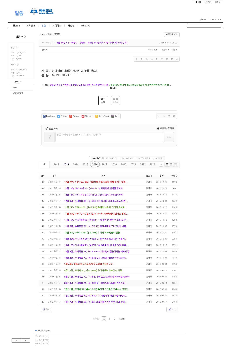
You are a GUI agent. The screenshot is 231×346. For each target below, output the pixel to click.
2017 (104, 164)
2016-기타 (157, 158)
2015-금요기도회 (203, 67)
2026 (195, 128)
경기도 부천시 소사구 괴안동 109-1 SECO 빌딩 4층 (121, 335)
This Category (195, 36)
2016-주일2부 (112, 158)
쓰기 (171, 309)
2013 (66, 164)
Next (122, 319)
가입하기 (207, 2)
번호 (43, 176)
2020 (133, 164)
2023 (195, 118)
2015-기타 (200, 71)
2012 (56, 164)
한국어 (217, 2)
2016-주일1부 (97, 158)
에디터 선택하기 (165, 128)
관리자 (44, 50)
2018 (114, 164)
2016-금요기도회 (143, 158)
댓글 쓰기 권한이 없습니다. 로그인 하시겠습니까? (80, 135)
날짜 (162, 176)
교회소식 (85, 26)
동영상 (17, 82)
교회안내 (30, 26)
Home (16, 26)
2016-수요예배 (126, 158)
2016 (94, 164)
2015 (85, 164)
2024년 (196, 121)
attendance (215, 20)
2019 (123, 164)
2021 (142, 164)
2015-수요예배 (203, 63)
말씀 (19, 13)
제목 (104, 176)
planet (203, 20)
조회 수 (174, 176)
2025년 (196, 125)
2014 (75, 164)
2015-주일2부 (203, 60)
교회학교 (57, 26)
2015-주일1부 (203, 56)
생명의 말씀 (18, 93)
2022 (152, 164)
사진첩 (71, 26)
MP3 (15, 87)
